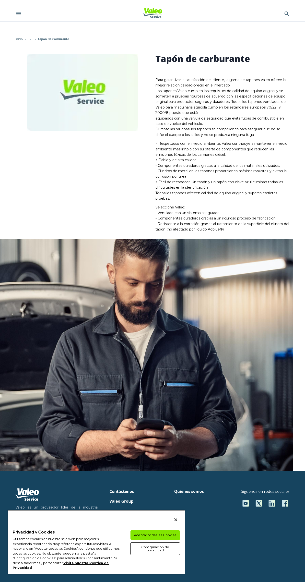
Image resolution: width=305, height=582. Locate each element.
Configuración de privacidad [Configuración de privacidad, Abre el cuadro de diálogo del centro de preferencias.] (155, 548)
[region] (96, 542)
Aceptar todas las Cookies (155, 535)
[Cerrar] (175, 519)
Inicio (19, 39)
